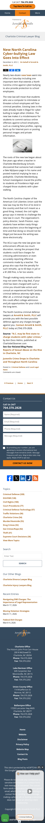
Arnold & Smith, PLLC (25, 315)
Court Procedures (13, 506)
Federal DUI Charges (12, 619)
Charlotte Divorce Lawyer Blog (17, 579)
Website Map (22, 749)
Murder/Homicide (13, 521)
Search (22, 563)
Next (30, 383)
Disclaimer (22, 739)
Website (22, 734)
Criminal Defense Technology (19, 509)
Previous (8, 383)
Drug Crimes (11, 525)
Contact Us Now (22, 463)
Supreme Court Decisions (17, 536)
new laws (26, 75)
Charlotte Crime (12, 517)
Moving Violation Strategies (16, 611)
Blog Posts (22, 759)
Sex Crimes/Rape (13, 529)
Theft (7, 532)
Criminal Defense (18, 367)
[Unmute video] (29, 791)
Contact (22, 13)
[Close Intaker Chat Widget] (42, 767)
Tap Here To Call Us (22, 6)
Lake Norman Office (22, 668)
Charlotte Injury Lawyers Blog (17, 585)
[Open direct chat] (38, 767)
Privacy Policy (22, 744)
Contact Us (22, 754)
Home (7, 13)
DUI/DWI (9, 498)
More (37, 13)
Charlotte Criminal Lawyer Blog (22, 24)
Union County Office (22, 686)
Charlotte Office (22, 646)
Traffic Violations (13, 513)
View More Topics (11, 540)
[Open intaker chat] (19, 822)
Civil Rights (11, 502)
